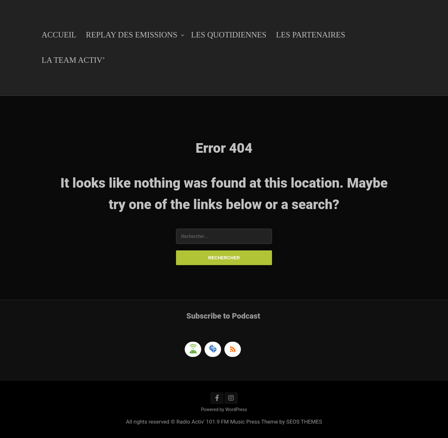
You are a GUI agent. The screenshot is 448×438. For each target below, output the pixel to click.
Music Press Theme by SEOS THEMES (276, 421)
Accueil (59, 34)
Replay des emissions (131, 34)
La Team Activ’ (73, 60)
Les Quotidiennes (228, 34)
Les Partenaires (310, 34)
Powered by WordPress (224, 409)
